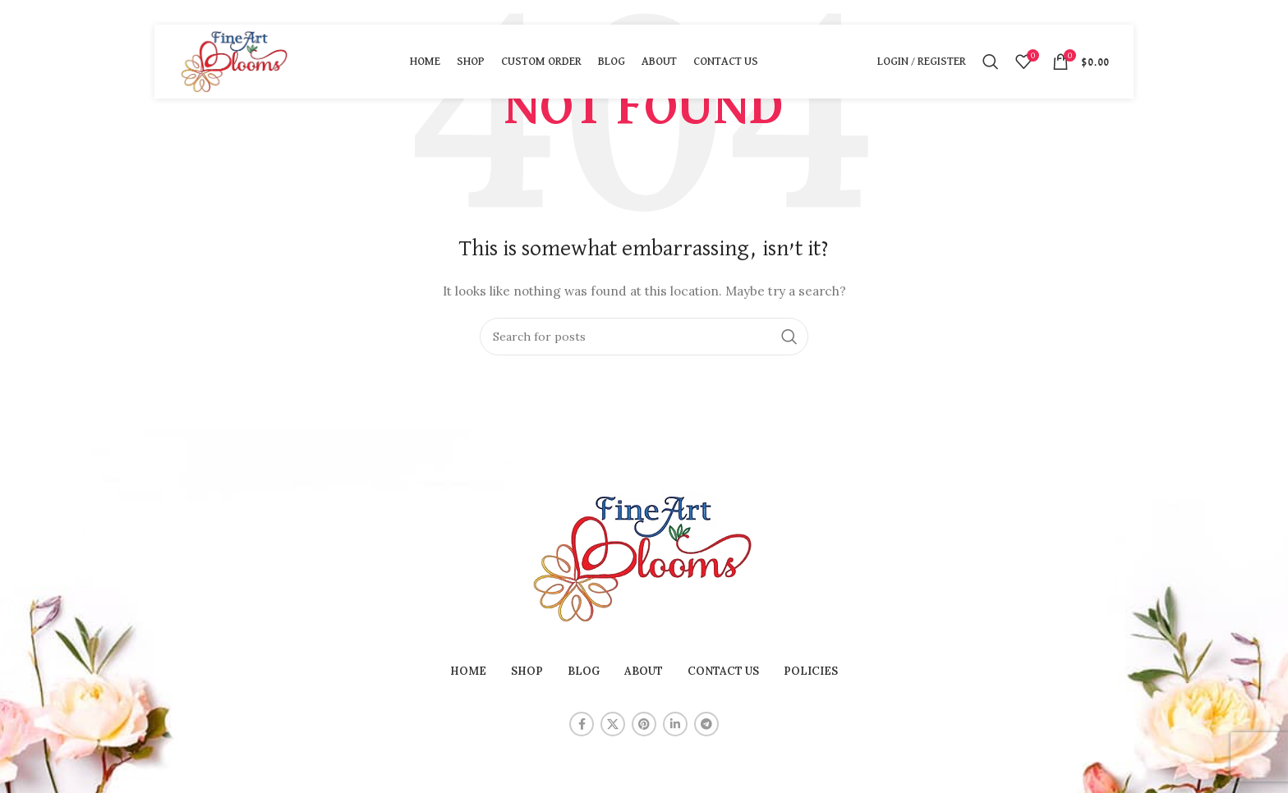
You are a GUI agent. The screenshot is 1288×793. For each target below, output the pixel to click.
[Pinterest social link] (644, 724)
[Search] (990, 61)
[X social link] (612, 724)
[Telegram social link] (706, 724)
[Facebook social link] (581, 724)
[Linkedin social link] (675, 724)
